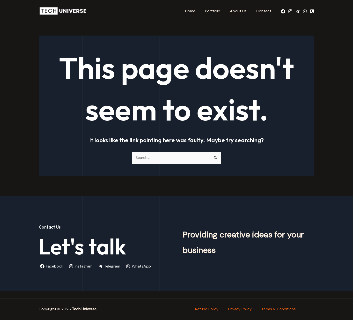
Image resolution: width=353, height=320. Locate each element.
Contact (264, 11)
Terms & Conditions (279, 307)
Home (197, 11)
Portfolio (217, 11)
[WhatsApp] (305, 11)
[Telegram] (297, 11)
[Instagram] (290, 11)
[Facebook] (283, 11)
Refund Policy (206, 307)
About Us (241, 11)
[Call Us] (312, 11)
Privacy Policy (240, 307)
